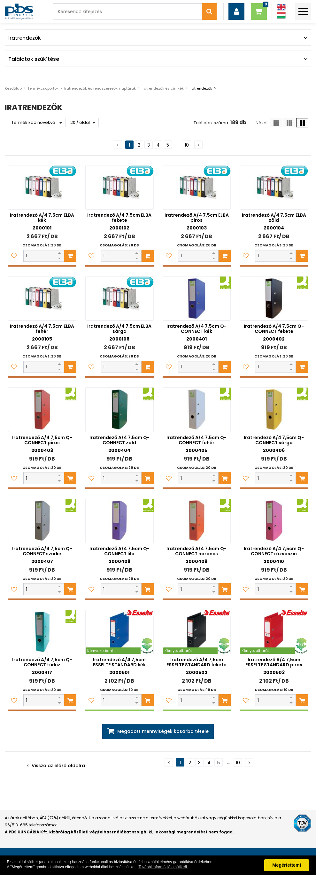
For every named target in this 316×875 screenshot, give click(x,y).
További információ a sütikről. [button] (163, 867)
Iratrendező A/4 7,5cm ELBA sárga (119, 328)
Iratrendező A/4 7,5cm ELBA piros (197, 217)
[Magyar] (281, 15)
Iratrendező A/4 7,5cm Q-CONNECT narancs (196, 551)
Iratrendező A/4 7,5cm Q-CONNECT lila (119, 551)
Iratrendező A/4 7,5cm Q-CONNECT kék (196, 328)
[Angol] (281, 7)
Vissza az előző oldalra (58, 765)
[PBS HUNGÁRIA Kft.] (19, 12)
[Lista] (276, 122)
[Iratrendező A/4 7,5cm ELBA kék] (42, 187)
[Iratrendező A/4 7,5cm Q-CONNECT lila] (119, 521)
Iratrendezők (200, 88)
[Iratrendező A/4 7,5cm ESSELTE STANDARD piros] (274, 632)
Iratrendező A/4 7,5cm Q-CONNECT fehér (196, 440)
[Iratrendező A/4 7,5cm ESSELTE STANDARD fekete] (197, 632)
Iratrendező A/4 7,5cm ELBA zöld (274, 217)
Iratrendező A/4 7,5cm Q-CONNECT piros (42, 440)
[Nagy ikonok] (302, 122)
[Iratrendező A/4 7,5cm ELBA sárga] (119, 298)
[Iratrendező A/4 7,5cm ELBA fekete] (119, 187)
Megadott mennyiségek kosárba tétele (163, 731)
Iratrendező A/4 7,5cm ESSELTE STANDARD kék (119, 662)
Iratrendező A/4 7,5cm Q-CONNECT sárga (274, 440)
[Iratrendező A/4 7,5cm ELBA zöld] (274, 187)
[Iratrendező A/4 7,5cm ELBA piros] (197, 187)
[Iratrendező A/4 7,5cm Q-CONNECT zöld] (119, 409)
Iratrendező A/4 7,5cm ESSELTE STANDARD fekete (196, 662)
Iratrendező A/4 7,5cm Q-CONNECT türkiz (42, 662)
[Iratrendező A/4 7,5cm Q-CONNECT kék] (197, 298)
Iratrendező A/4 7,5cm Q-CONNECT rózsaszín (274, 551)
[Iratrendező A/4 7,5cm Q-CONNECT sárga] (274, 409)
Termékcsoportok (42, 88)
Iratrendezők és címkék (163, 88)
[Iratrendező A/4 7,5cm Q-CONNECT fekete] (274, 298)
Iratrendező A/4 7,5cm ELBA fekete (119, 217)
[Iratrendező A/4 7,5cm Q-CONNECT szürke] (42, 521)
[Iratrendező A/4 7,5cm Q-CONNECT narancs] (197, 521)
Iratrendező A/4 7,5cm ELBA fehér (42, 328)
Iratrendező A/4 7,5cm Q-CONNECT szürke (42, 551)
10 (187, 145)
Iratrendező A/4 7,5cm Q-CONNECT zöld (119, 440)
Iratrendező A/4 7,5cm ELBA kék (42, 217)
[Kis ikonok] (289, 122)
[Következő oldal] (198, 144)
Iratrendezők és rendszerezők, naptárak (100, 88)
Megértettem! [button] (286, 865)
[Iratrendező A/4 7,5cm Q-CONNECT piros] (42, 409)
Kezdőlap (13, 88)
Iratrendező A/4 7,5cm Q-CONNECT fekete (274, 328)
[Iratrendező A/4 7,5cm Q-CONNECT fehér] (197, 409)
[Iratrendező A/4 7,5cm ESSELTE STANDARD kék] (119, 632)
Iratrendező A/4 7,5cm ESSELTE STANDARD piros (273, 662)
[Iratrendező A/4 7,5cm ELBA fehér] (42, 298)
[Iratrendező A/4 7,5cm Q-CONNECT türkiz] (42, 632)
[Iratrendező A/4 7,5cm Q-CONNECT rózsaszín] (274, 521)
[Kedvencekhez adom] (14, 256)
